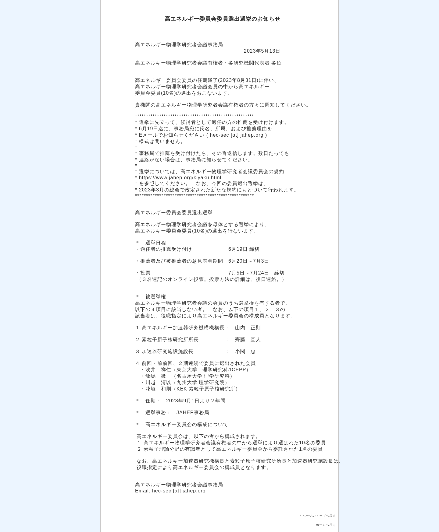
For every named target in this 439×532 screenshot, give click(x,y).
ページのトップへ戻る (319, 515)
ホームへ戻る (326, 525)
